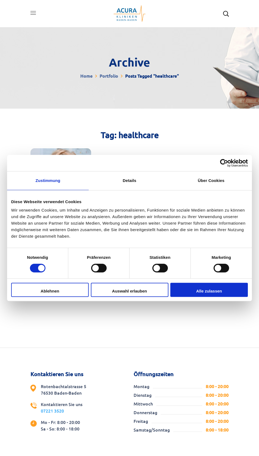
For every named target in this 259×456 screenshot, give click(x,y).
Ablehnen (50, 291)
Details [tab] (129, 180)
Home (86, 76)
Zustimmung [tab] (48, 180)
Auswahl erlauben (129, 291)
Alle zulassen (209, 291)
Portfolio (109, 76)
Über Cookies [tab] (211, 180)
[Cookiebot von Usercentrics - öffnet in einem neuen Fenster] (224, 163)
